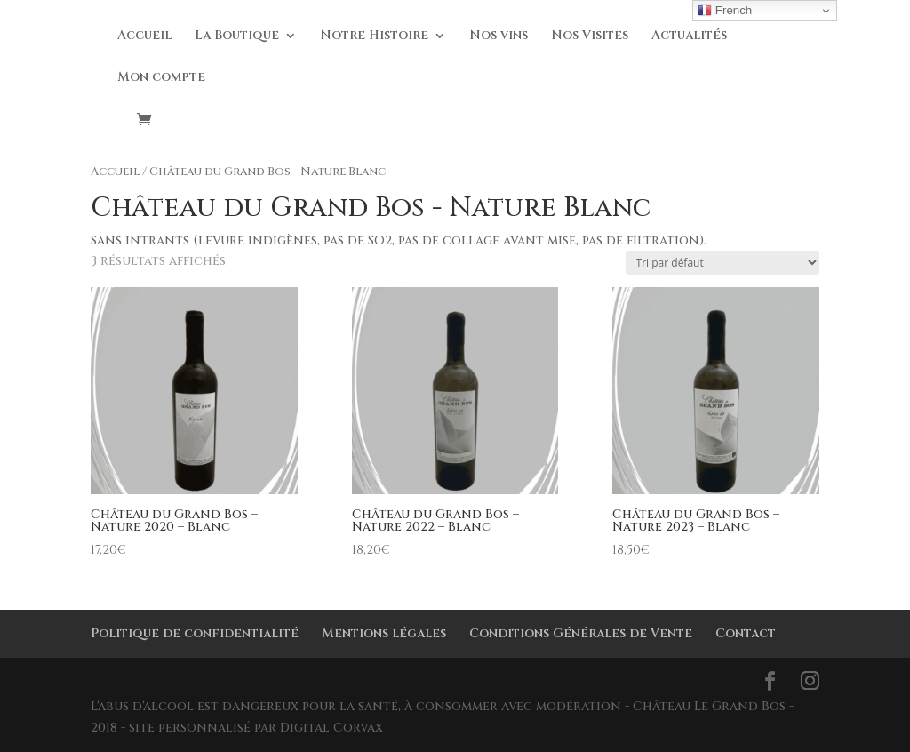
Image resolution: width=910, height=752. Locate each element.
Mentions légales (384, 633)
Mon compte (161, 78)
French (725, 11)
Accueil (144, 36)
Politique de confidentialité (195, 633)
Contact (745, 633)
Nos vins (498, 36)
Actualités (689, 36)
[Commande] (722, 263)
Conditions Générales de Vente (580, 633)
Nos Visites (589, 36)
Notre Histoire (374, 36)
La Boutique (237, 36)
